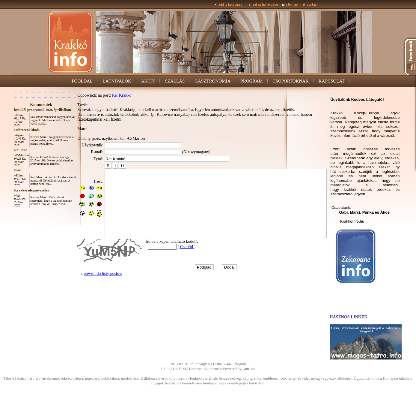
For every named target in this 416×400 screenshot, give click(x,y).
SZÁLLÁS (175, 81)
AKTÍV (148, 81)
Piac (4, 170)
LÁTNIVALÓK (117, 81)
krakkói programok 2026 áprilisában (29, 110)
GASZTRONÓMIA (212, 81)
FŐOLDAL (82, 81)
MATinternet (193, 368)
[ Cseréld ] (173, 260)
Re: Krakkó (108, 95)
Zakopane (211, 368)
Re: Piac (7, 150)
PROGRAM (251, 81)
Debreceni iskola (13, 130)
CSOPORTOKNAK (291, 81)
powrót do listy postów (89, 287)
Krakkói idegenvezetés (18, 190)
